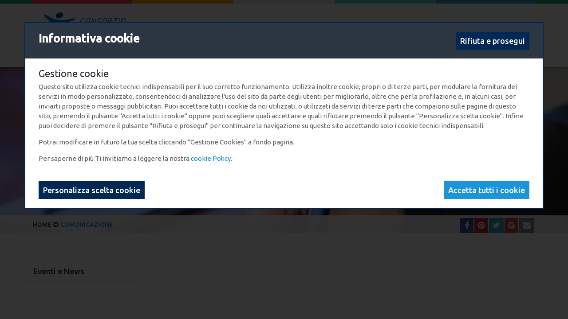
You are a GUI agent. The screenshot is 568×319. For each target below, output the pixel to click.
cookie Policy (211, 158)
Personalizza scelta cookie (91, 190)
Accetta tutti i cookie (486, 190)
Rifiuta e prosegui (492, 40)
